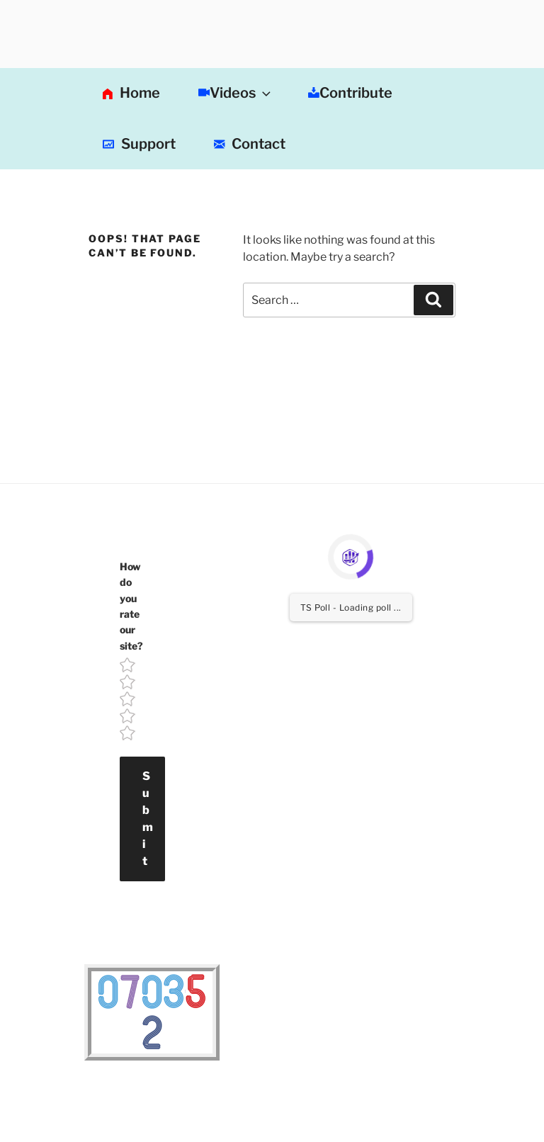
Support (139, 144)
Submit (147, 818)
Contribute (350, 92)
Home (131, 94)
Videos (235, 92)
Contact (249, 144)
